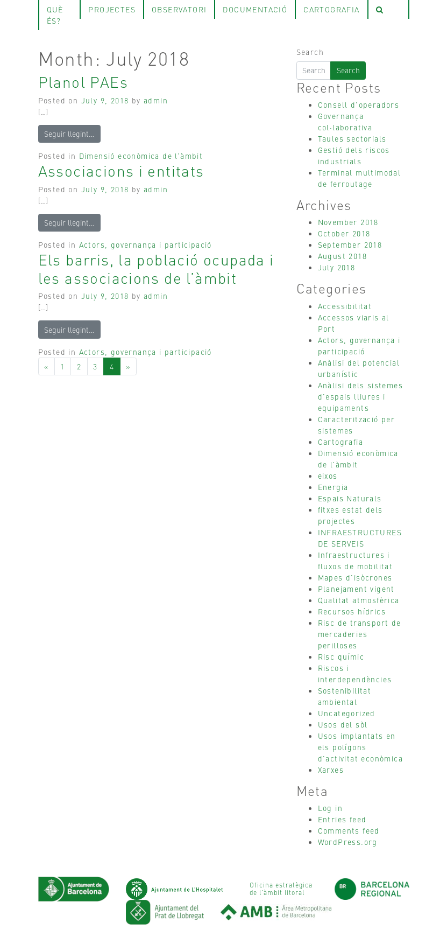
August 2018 (342, 255)
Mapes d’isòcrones (355, 577)
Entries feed (342, 819)
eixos (328, 475)
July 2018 (337, 267)
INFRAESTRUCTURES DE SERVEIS (360, 538)
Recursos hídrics (352, 611)
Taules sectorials (352, 138)
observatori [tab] (179, 9)
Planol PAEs (83, 81)
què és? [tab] (55, 15)
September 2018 (350, 244)
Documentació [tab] (255, 9)
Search (310, 51)
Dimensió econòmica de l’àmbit (141, 155)
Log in (330, 807)
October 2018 (344, 233)
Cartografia (340, 441)
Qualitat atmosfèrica (359, 600)
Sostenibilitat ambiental (345, 696)
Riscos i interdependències (355, 673)
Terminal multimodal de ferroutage (359, 178)
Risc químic (341, 656)
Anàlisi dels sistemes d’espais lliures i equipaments (360, 396)
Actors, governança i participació (145, 244)
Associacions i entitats (121, 170)
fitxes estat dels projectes (350, 515)
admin (156, 100)
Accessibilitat (345, 305)
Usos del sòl (343, 724)
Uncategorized (346, 713)
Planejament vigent (356, 588)
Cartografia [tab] (331, 9)
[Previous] (46, 367)
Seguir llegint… (69, 133)
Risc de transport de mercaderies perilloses (359, 634)
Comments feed (349, 830)
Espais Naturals (350, 498)
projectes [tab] (112, 9)
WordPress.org (348, 841)
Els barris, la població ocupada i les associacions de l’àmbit (156, 268)
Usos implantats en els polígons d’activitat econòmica (360, 747)
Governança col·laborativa (345, 121)
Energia (333, 486)
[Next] (128, 367)
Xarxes (331, 769)
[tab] (388, 9)
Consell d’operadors (359, 104)
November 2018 (348, 221)
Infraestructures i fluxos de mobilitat (355, 560)
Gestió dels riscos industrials (354, 155)
